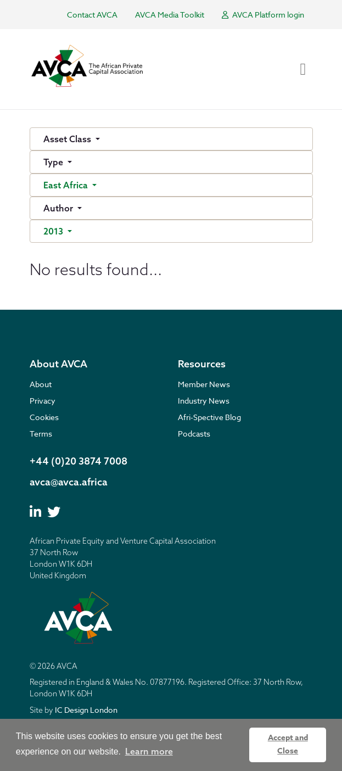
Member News (204, 384)
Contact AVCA (92, 14)
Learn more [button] (149, 751)
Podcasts (194, 433)
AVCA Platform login (263, 14)
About (41, 384)
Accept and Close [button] (288, 744)
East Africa (66, 185)
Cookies (44, 417)
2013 (54, 231)
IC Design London (86, 710)
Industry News (203, 400)
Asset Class (68, 138)
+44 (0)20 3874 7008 (78, 461)
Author (59, 208)
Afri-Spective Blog (209, 417)
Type (54, 162)
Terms (41, 433)
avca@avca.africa (69, 482)
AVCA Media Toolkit (169, 14)
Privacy (42, 400)
